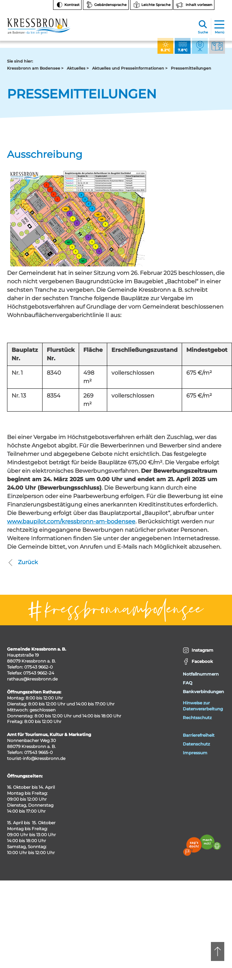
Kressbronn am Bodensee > (35, 68)
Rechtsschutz (197, 717)
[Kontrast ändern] (67, 5)
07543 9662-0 (38, 667)
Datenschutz (196, 744)
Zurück (22, 562)
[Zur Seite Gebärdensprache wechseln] (106, 5)
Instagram (198, 650)
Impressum (195, 752)
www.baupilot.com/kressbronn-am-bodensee (71, 521)
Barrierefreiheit (198, 735)
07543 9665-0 (38, 752)
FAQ (187, 682)
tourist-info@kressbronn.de (36, 758)
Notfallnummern (201, 674)
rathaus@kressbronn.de (32, 679)
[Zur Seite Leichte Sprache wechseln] (151, 5)
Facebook (198, 662)
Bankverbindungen (203, 691)
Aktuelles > (78, 68)
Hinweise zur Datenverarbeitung (203, 705)
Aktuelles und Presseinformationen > (129, 68)
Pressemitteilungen (191, 68)
